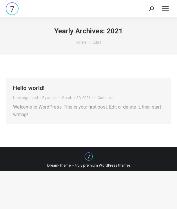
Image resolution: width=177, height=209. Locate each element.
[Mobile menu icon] (165, 9)
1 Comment (104, 98)
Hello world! (29, 87)
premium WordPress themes (107, 165)
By (50, 98)
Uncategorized (25, 98)
